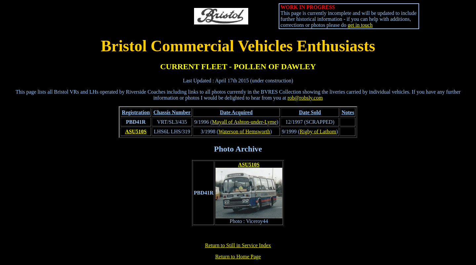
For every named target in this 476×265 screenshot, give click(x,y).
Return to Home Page (238, 256)
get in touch (360, 25)
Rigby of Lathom (318, 131)
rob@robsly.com (305, 98)
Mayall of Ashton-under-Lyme (244, 122)
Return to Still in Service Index (238, 245)
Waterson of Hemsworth (244, 131)
